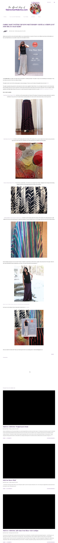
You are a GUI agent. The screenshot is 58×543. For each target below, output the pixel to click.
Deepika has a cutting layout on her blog (46, 89)
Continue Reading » (51, 438)
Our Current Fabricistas (14, 16)
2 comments (8, 438)
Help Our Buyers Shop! (9, 480)
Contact (32, 16)
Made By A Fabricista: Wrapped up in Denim (15, 427)
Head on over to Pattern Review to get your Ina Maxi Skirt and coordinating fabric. (16, 304)
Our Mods (25, 16)
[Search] (49, 2)
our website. (27, 307)
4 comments (8, 542)
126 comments (9, 488)
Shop (38, 16)
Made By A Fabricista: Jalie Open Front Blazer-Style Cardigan (20, 530)
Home (4, 16)
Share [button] (52, 354)
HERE (48, 83)
